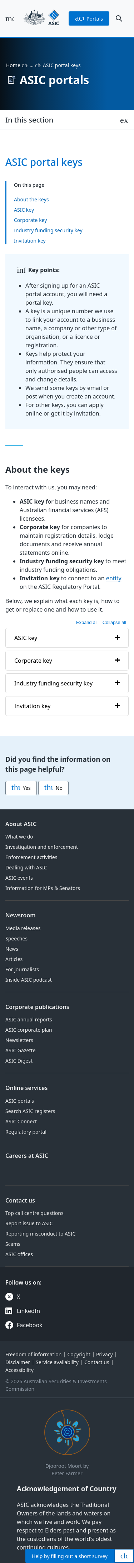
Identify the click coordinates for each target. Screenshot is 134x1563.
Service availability (57, 1362)
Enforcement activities (31, 857)
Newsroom (20, 915)
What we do (19, 836)
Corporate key (30, 220)
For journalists (22, 969)
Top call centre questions (34, 1213)
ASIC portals (19, 1100)
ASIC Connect (21, 1121)
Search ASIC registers (30, 1111)
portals (89, 18)
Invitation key (30, 240)
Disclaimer (17, 1362)
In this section (29, 120)
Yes (21, 788)
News (11, 948)
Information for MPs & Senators (42, 888)
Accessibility (19, 1370)
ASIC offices (19, 1254)
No (53, 788)
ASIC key (24, 209)
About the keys (31, 199)
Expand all (87, 622)
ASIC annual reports (28, 1019)
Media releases (22, 928)
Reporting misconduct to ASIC (40, 1233)
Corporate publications (37, 1007)
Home (13, 65)
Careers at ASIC (26, 1156)
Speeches (16, 938)
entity (113, 578)
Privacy (104, 1354)
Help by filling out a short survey (70, 1556)
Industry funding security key (48, 230)
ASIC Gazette (20, 1050)
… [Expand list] (32, 65)
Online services (26, 1088)
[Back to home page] (41, 18)
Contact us (20, 1200)
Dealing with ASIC (26, 867)
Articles (14, 959)
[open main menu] (9, 18)
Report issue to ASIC (29, 1223)
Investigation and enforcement (41, 846)
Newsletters (19, 1040)
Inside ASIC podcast (28, 979)
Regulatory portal (25, 1131)
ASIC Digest (19, 1060)
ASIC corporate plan (28, 1029)
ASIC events (19, 877)
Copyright (78, 1354)
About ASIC (20, 824)
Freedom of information (33, 1354)
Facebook (30, 1325)
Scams (12, 1244)
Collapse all (114, 622)
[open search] (119, 18)
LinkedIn (28, 1311)
